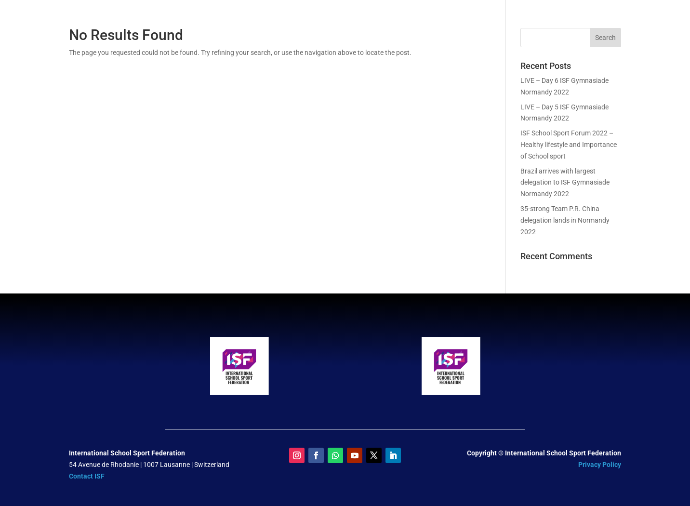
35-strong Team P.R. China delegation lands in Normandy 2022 (565, 220)
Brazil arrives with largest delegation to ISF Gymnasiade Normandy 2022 (565, 182)
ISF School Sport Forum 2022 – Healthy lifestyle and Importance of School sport (568, 144)
